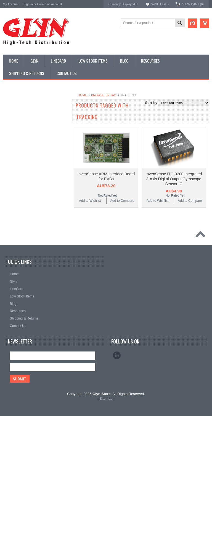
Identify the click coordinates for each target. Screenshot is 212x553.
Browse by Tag (103, 95)
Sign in (28, 4)
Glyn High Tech (86, 329)
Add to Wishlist (90, 201)
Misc (9, 210)
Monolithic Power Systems (95, 354)
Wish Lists (159, 4)
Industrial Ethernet (19, 154)
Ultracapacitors (17, 257)
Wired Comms (16, 266)
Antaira (79, 325)
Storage (11, 238)
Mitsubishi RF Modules (22, 163)
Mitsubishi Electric (88, 344)
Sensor (11, 229)
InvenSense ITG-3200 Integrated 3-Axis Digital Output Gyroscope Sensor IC (174, 179)
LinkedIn (117, 492)
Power (10, 135)
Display (11, 126)
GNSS (10, 182)
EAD (77, 334)
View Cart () (193, 4)
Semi (9, 219)
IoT (8, 201)
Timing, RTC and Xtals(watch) (28, 117)
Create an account (49, 4)
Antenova (81, 339)
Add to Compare (122, 201)
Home (82, 95)
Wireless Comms (18, 275)
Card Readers (16, 145)
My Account (10, 4)
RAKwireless (84, 349)
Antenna (12, 107)
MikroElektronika (87, 310)
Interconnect (15, 191)
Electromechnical (18, 173)
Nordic (79, 320)
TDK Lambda (84, 315)
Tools (10, 247)
